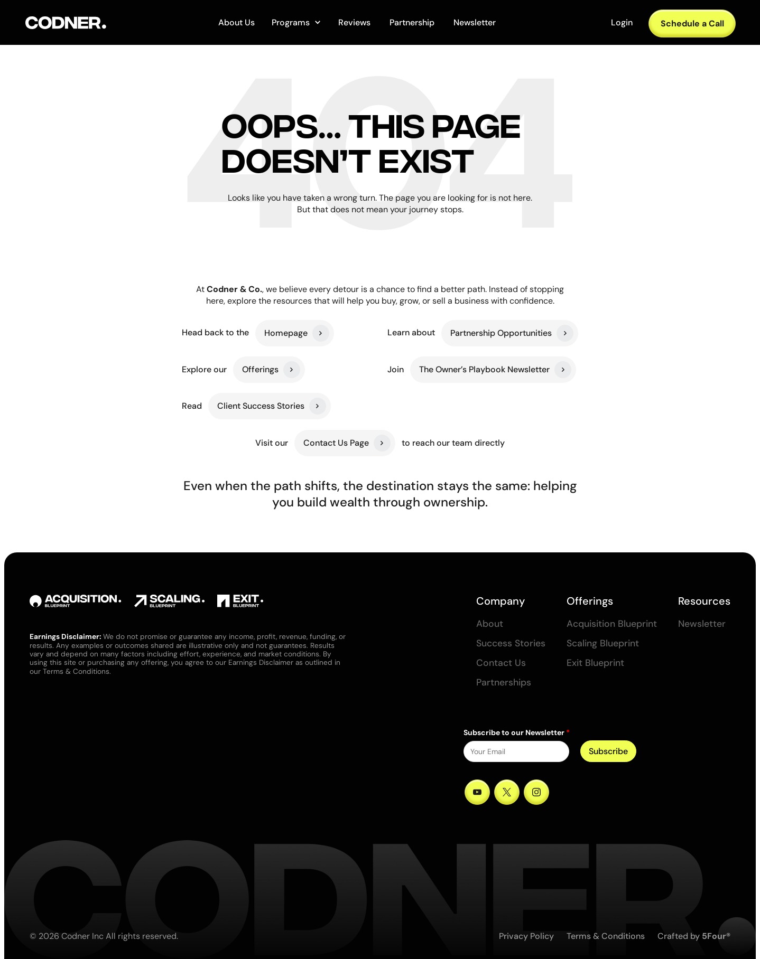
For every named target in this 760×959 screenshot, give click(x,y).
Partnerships (503, 682)
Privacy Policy (526, 936)
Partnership (412, 22)
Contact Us (501, 663)
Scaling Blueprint (603, 643)
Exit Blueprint (595, 663)
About (489, 623)
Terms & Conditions (606, 936)
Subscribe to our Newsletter (517, 732)
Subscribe (608, 751)
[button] (296, 22)
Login (622, 22)
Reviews (354, 22)
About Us (236, 22)
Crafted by (693, 936)
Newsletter (474, 22)
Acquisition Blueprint (612, 623)
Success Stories (510, 643)
